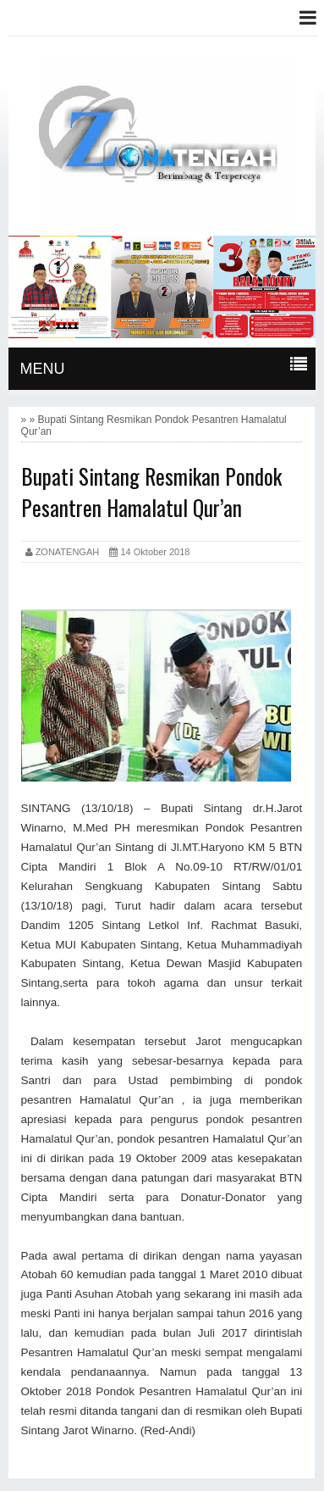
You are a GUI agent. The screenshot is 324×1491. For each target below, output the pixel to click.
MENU (42, 368)
